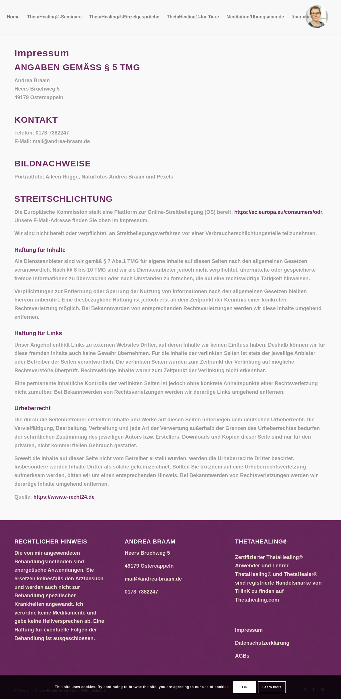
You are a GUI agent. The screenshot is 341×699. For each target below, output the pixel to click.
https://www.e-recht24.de (63, 497)
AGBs (242, 656)
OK (244, 687)
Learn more (272, 687)
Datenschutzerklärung (262, 643)
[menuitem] (13, 17)
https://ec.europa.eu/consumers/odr (278, 212)
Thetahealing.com (257, 600)
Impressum (249, 630)
